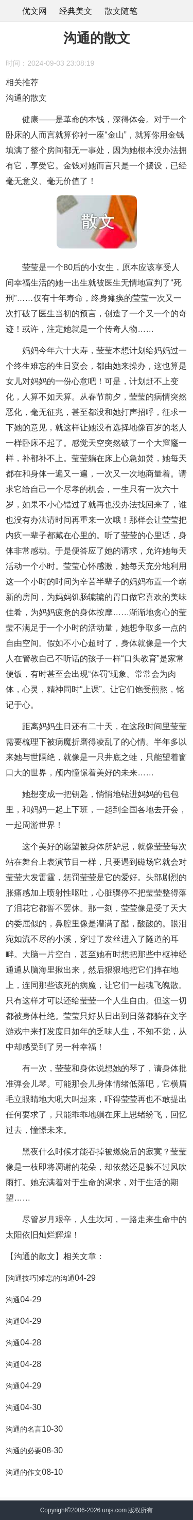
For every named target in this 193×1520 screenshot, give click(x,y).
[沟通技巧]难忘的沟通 (40, 1278)
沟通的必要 (24, 1451)
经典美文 (75, 11)
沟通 (13, 1300)
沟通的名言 (24, 1429)
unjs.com (114, 1510)
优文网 (34, 11)
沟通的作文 (24, 1472)
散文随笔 (120, 11)
